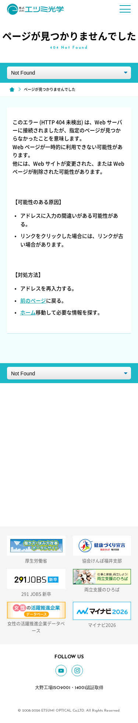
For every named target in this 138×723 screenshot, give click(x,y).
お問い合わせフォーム (83, 511)
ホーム (28, 312)
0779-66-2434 (83, 472)
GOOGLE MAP (83, 441)
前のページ (33, 300)
